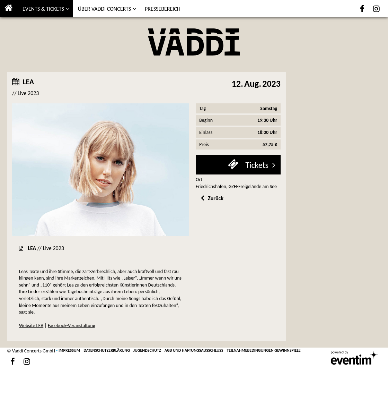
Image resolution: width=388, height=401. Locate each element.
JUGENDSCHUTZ (147, 350)
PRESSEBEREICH (162, 9)
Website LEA (31, 326)
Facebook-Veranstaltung (71, 326)
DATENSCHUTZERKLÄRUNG (106, 350)
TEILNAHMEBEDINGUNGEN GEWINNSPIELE (263, 350)
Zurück (215, 198)
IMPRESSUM (69, 350)
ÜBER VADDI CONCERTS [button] (104, 9)
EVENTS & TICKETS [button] (43, 9)
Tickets (256, 165)
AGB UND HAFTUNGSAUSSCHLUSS (194, 350)
